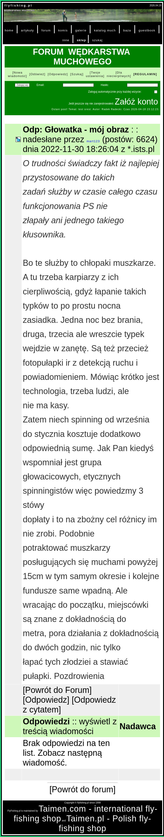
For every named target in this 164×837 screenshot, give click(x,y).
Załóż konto (136, 101)
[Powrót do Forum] (57, 690)
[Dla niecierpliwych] (119, 74)
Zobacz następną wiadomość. (62, 757)
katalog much (105, 30)
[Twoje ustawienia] (95, 74)
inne (65, 40)
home (9, 30)
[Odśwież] (37, 74)
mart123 (93, 141)
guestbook (147, 30)
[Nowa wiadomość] (17, 74)
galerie (80, 30)
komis (63, 30)
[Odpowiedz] (58, 74)
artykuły (27, 30)
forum (46, 30)
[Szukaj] (77, 74)
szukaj (97, 40)
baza (127, 30)
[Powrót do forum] (83, 789)
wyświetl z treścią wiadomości (70, 726)
